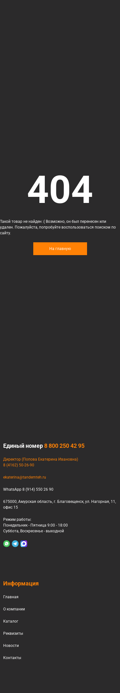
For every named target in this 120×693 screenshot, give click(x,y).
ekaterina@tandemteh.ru (24, 477)
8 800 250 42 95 (64, 445)
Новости (11, 645)
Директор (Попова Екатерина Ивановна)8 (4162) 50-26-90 (40, 462)
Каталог (10, 621)
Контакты (12, 658)
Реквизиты (13, 633)
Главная (11, 597)
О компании (14, 609)
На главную (60, 248)
